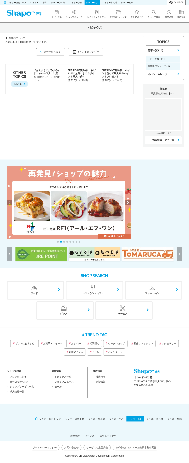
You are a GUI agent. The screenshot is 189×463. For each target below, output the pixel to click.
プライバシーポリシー (45, 447)
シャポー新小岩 (58, 2)
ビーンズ (89, 436)
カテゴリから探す (19, 381)
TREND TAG (96, 334)
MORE (17, 83)
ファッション (152, 293)
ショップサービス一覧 (22, 386)
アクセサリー (169, 343)
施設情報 (100, 381)
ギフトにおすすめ (24, 343)
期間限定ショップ (159, 66)
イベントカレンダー (88, 51)
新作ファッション (143, 343)
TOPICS (163, 42)
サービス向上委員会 (97, 447)
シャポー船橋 (127, 2)
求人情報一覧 (17, 391)
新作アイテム (76, 352)
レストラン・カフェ (93, 293)
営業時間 (100, 376)
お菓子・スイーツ (52, 343)
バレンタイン (115, 352)
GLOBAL (179, 2)
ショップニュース (64, 381)
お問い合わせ (71, 447)
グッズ (63, 313)
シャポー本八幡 (109, 2)
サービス (122, 313)
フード (34, 293)
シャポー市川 (92, 2)
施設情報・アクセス (163, 140)
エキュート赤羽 (108, 436)
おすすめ (76, 343)
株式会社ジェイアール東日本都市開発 (135, 447)
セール (95, 352)
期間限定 (94, 343)
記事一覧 (155, 50)
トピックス (156, 59)
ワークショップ (116, 343)
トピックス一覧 (62, 376)
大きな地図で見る (163, 133)
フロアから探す (18, 376)
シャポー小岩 (75, 2)
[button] (58, 242)
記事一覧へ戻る (52, 51)
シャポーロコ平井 (38, 2)
